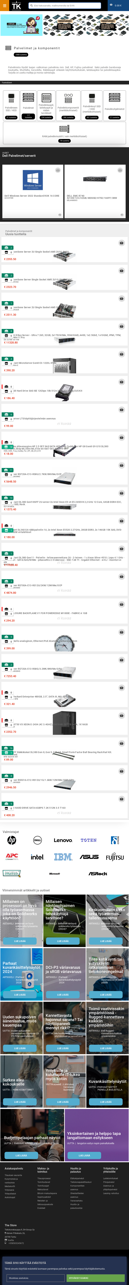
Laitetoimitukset (110, 1178)
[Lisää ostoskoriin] (121, 243)
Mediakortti (10, 1186)
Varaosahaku (76, 1201)
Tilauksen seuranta (13, 1175)
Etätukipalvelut (77, 1178)
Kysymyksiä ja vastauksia (11, 1181)
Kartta (9, 1240)
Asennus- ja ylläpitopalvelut (110, 1188)
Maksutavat (42, 1189)
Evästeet (41, 1208)
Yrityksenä (9, 1190)
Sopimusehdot (44, 1197)
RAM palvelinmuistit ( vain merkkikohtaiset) (64, 133)
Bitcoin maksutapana (47, 1193)
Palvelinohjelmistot (114, 106)
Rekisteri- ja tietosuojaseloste (45, 1203)
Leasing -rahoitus (111, 1193)
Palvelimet (28, 106)
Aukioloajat (10, 1197)
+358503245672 (14, 1243)
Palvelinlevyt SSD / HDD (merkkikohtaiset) (92, 106)
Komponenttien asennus (77, 1188)
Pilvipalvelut (108, 1182)
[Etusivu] (16, 10)
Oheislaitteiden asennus (77, 1195)
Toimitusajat (43, 1186)
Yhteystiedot (10, 1194)
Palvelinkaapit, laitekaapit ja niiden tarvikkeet (46, 106)
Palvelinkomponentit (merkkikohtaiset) (68, 106)
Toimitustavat (43, 1182)
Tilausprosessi (44, 1178)
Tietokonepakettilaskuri (81, 1182)
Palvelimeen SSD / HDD (11, 106)
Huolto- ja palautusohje (76, 1206)
